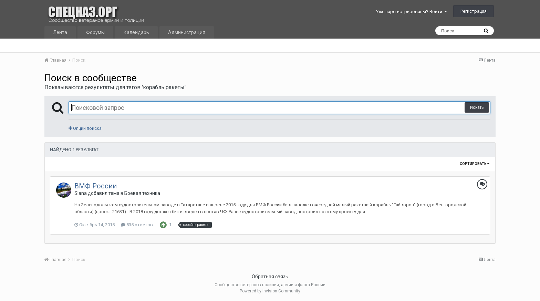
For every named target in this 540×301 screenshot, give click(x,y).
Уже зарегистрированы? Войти (411, 11)
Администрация (186, 32)
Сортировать (474, 164)
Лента (60, 32)
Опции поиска (85, 128)
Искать (477, 107)
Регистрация (473, 11)
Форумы (95, 32)
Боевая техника (142, 193)
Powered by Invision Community (270, 291)
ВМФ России (95, 186)
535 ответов (137, 224)
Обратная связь (270, 276)
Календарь (136, 32)
